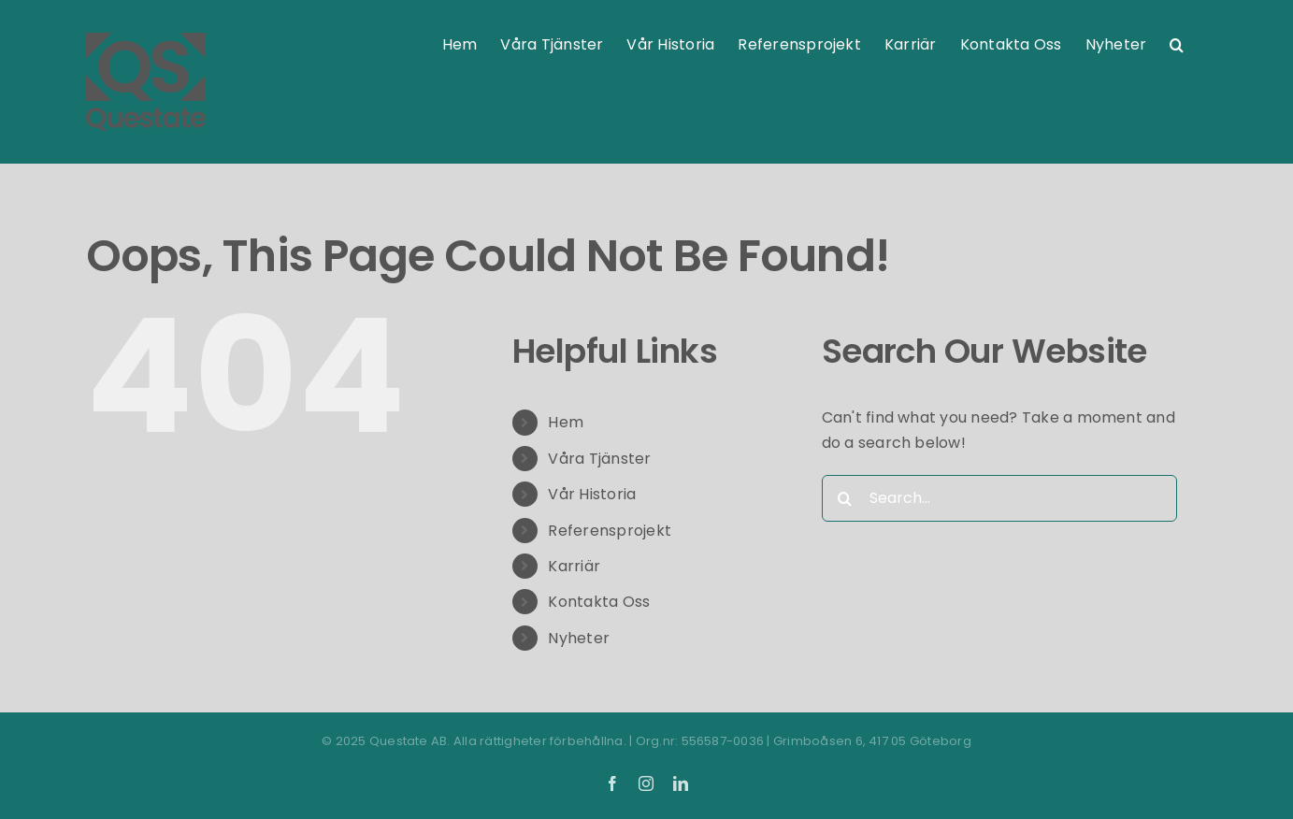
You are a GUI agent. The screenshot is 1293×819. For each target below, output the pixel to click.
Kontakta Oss (599, 601)
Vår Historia (592, 494)
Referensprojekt (609, 530)
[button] (1177, 45)
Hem (565, 422)
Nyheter (579, 638)
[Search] (845, 498)
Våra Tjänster (599, 458)
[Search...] (999, 498)
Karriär (574, 566)
